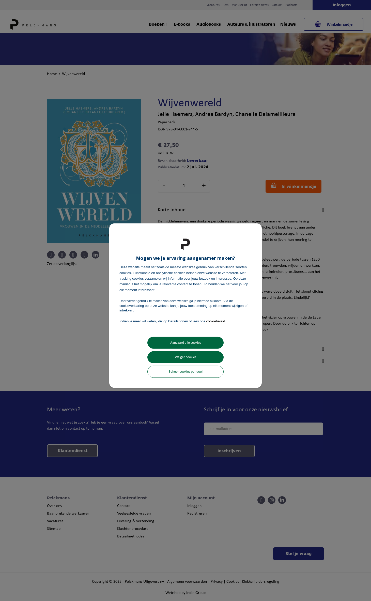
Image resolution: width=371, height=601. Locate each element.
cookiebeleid (215, 321)
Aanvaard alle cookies (185, 342)
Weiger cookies (185, 357)
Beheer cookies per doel (185, 371)
